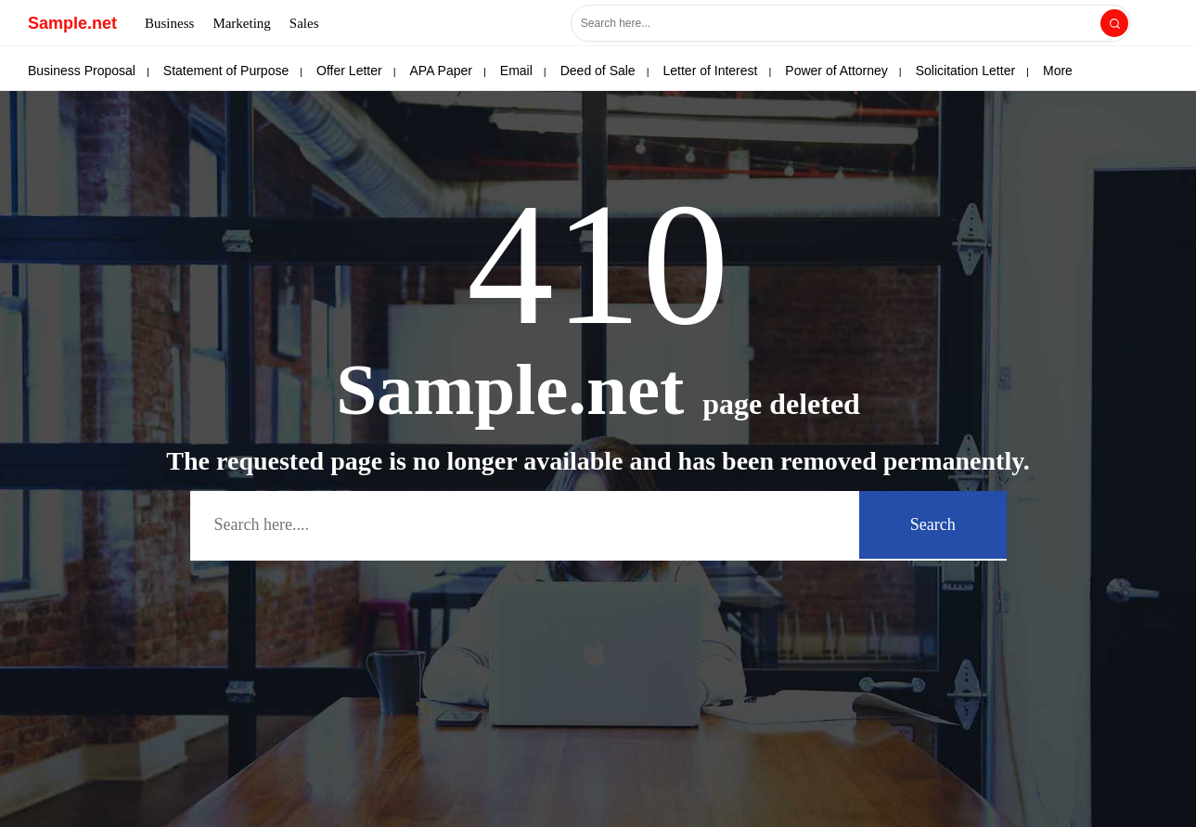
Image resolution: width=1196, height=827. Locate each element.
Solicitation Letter (965, 70)
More (1058, 70)
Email (516, 70)
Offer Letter (349, 70)
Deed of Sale (598, 70)
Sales (304, 23)
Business (169, 23)
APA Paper (441, 70)
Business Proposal (81, 70)
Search (933, 524)
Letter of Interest (710, 70)
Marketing (241, 23)
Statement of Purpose (226, 70)
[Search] (1114, 23)
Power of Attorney (836, 70)
